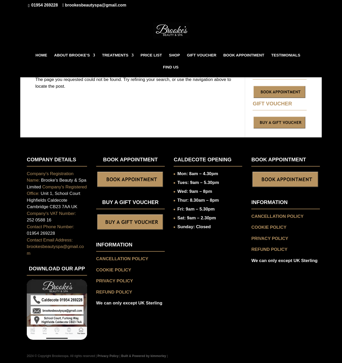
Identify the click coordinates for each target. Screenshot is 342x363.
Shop (174, 55)
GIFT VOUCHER (201, 55)
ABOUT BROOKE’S (72, 55)
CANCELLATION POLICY (122, 258)
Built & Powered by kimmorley (143, 356)
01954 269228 (44, 5)
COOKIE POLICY (113, 270)
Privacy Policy (108, 356)
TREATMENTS (115, 55)
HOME (41, 55)
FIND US (171, 67)
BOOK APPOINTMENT (243, 55)
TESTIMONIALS (285, 55)
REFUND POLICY (114, 292)
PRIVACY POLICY (114, 280)
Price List (151, 55)
